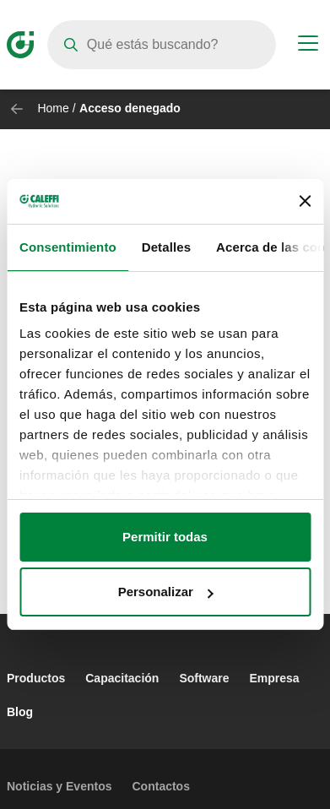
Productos (36, 678)
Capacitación (122, 678)
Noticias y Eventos (59, 786)
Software (204, 678)
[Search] (161, 44)
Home (52, 108)
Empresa (275, 678)
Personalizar (166, 591)
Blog (20, 712)
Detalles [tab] (166, 247)
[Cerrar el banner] (305, 201)
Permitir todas (165, 536)
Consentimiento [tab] (67, 247)
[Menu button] (308, 46)
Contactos (161, 786)
